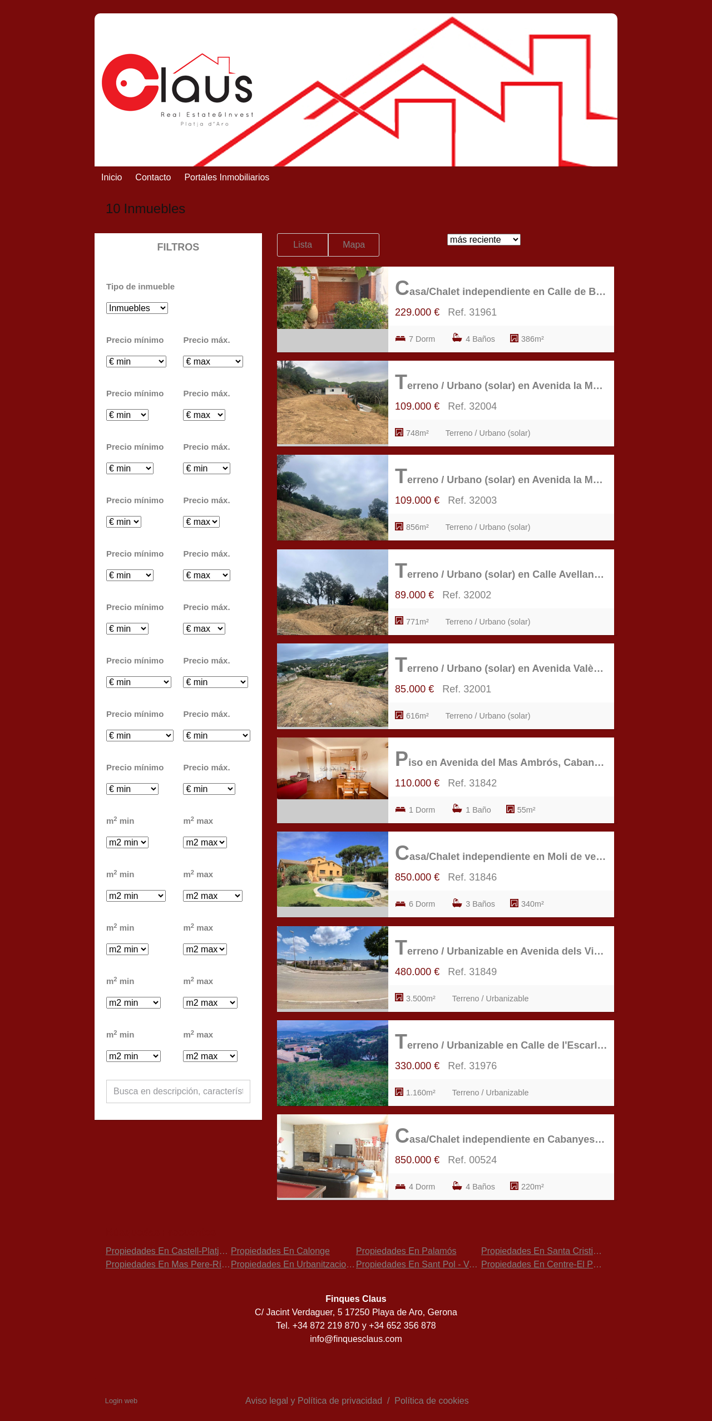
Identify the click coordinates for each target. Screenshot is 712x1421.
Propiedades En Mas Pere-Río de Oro (181, 1264)
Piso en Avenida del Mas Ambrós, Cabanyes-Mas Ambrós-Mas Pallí (501, 759)
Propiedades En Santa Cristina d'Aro (553, 1251)
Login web (121, 1401)
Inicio (111, 177)
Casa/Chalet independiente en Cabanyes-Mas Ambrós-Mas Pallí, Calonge (501, 1135)
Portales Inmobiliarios (226, 177)
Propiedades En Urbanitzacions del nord (310, 1264)
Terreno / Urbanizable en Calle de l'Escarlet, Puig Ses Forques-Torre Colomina (501, 1041)
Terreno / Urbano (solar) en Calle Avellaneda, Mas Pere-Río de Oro (501, 570)
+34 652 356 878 (402, 1325)
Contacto (153, 177)
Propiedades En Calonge (280, 1251)
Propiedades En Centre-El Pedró (546, 1264)
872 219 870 (336, 1325)
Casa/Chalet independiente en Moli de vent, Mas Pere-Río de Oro (501, 853)
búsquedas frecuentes (161, 1232)
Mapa (354, 244)
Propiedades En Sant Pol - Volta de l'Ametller (445, 1264)
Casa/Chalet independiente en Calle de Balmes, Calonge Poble (501, 288)
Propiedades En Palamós (406, 1251)
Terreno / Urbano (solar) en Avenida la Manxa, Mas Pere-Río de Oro (501, 382)
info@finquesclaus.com (356, 1339)
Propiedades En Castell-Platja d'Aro (176, 1251)
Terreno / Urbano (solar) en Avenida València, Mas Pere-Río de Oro (501, 664)
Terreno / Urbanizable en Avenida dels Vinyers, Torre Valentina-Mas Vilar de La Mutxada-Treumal (501, 947)
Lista (302, 244)
